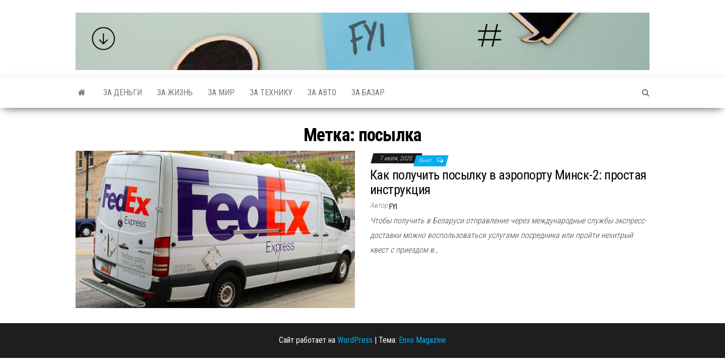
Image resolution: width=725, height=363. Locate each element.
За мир (221, 92)
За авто (322, 92)
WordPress (355, 340)
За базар (368, 92)
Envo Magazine (422, 340)
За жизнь (175, 92)
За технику (271, 92)
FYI (393, 207)
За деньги (122, 92)
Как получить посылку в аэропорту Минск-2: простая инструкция (508, 182)
